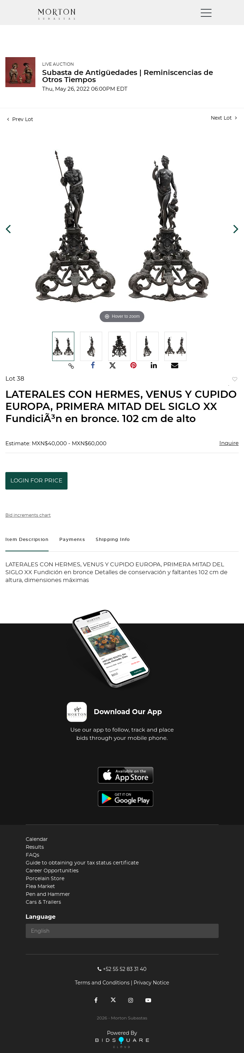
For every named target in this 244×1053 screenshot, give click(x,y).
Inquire (229, 443)
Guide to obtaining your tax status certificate (82, 863)
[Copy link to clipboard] (71, 365)
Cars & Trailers (43, 902)
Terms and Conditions (102, 982)
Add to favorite (233, 381)
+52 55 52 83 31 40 (122, 969)
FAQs (32, 855)
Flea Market (40, 886)
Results (35, 847)
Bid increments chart (28, 515)
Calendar (37, 839)
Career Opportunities (52, 870)
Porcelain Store (45, 878)
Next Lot (224, 118)
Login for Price (36, 480)
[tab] (27, 540)
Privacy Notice (151, 982)
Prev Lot (20, 119)
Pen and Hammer (48, 894)
